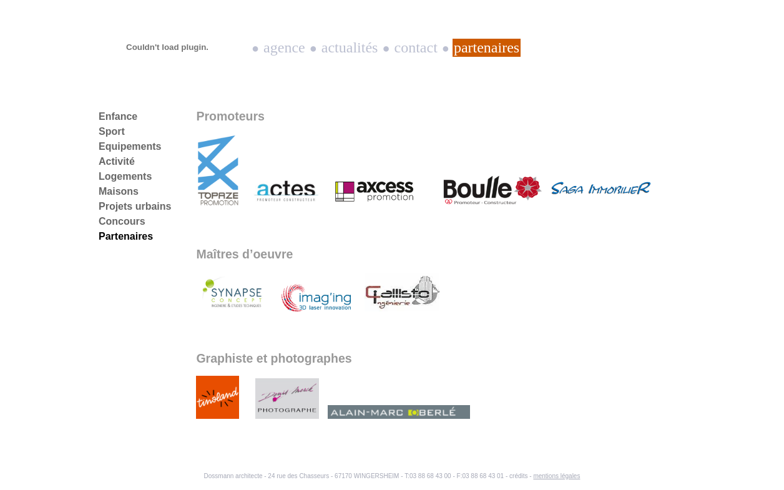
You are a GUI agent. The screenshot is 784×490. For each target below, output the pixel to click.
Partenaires (486, 47)
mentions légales (556, 476)
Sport (112, 131)
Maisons (119, 191)
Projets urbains (135, 206)
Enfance (118, 116)
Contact (416, 47)
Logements (125, 176)
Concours (122, 221)
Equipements (130, 146)
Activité (117, 161)
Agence (284, 47)
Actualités (349, 47)
